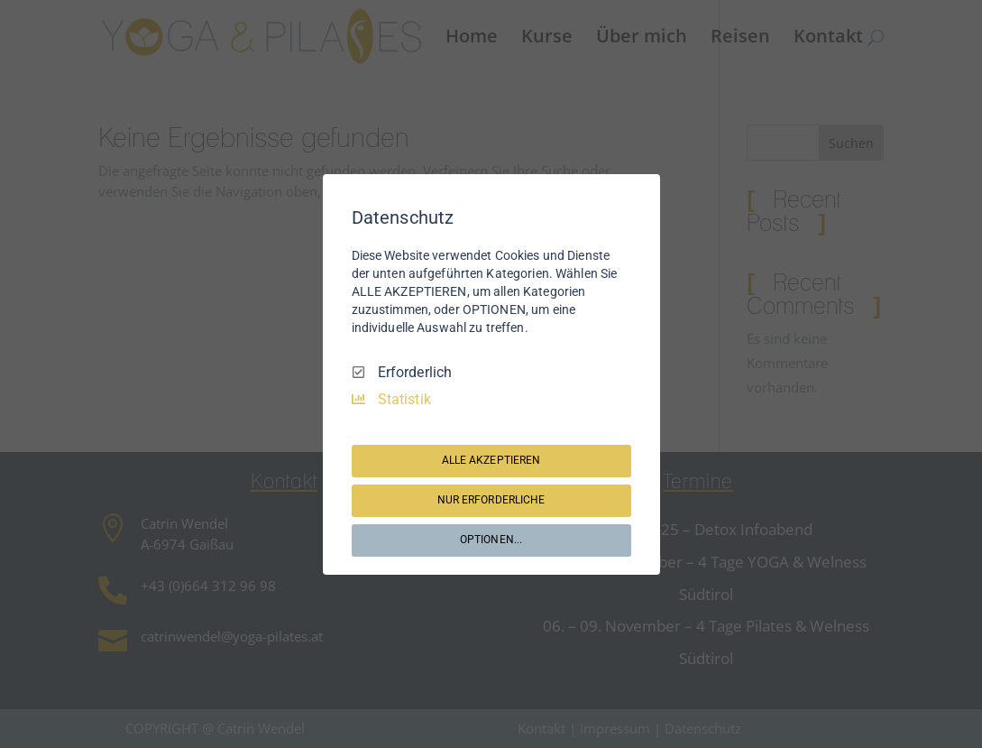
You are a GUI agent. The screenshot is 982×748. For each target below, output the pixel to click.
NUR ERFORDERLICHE (491, 500)
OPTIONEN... (491, 539)
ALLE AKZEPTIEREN (491, 460)
